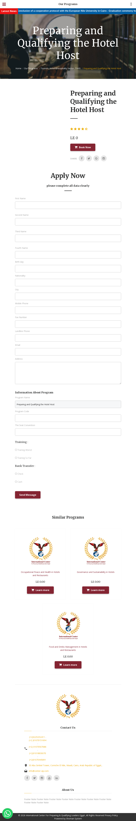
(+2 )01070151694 (37, 740)
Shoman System (74, 818)
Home (18, 68)
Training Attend (23, 450)
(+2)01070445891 (37, 759)
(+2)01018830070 (37, 753)
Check (19, 473)
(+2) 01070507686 (37, 746)
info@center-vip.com (39, 771)
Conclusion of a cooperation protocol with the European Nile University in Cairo (70, 11)
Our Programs (31, 68)
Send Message (27, 494)
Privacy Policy (111, 815)
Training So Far (23, 458)
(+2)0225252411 (37, 737)
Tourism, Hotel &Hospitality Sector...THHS (61, 68)
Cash (18, 481)
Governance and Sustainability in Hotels (95, 572)
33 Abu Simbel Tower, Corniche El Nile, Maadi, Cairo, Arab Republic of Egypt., (65, 765)
